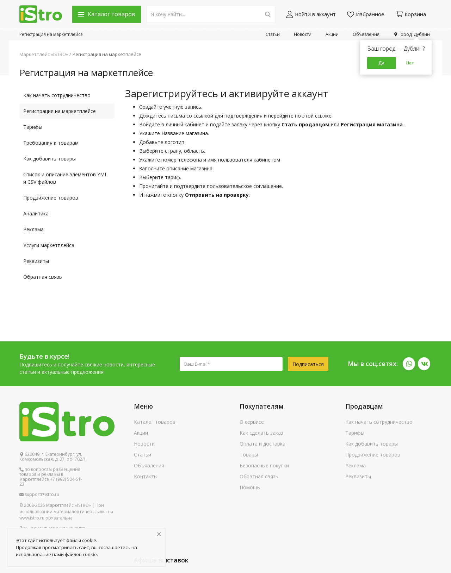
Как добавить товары (49, 158)
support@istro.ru (39, 494)
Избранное (365, 14)
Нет (410, 63)
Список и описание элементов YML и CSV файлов (65, 178)
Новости (302, 34)
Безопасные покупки (264, 465)
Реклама (33, 229)
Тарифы (32, 127)
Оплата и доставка (262, 443)
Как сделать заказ (261, 432)
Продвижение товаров (50, 197)
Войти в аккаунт (311, 14)
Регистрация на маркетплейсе (51, 34)
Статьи (273, 34)
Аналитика (36, 213)
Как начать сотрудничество (57, 95)
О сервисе (252, 421)
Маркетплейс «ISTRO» (43, 54)
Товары (249, 454)
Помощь (250, 487)
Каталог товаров (154, 421)
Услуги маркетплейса (48, 245)
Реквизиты (36, 261)
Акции (332, 34)
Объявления (366, 34)
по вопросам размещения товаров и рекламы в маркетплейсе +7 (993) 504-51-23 (50, 477)
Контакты (145, 476)
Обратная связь (42, 276)
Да (381, 63)
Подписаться (308, 364)
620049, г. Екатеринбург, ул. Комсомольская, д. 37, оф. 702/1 (52, 457)
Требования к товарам (51, 142)
